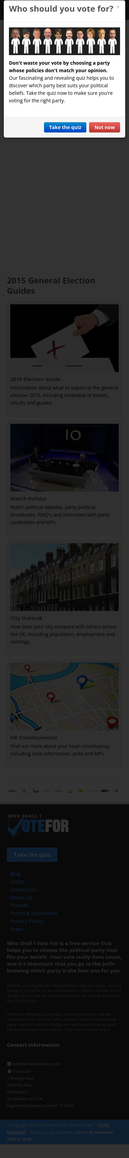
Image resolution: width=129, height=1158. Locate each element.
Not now (104, 127)
